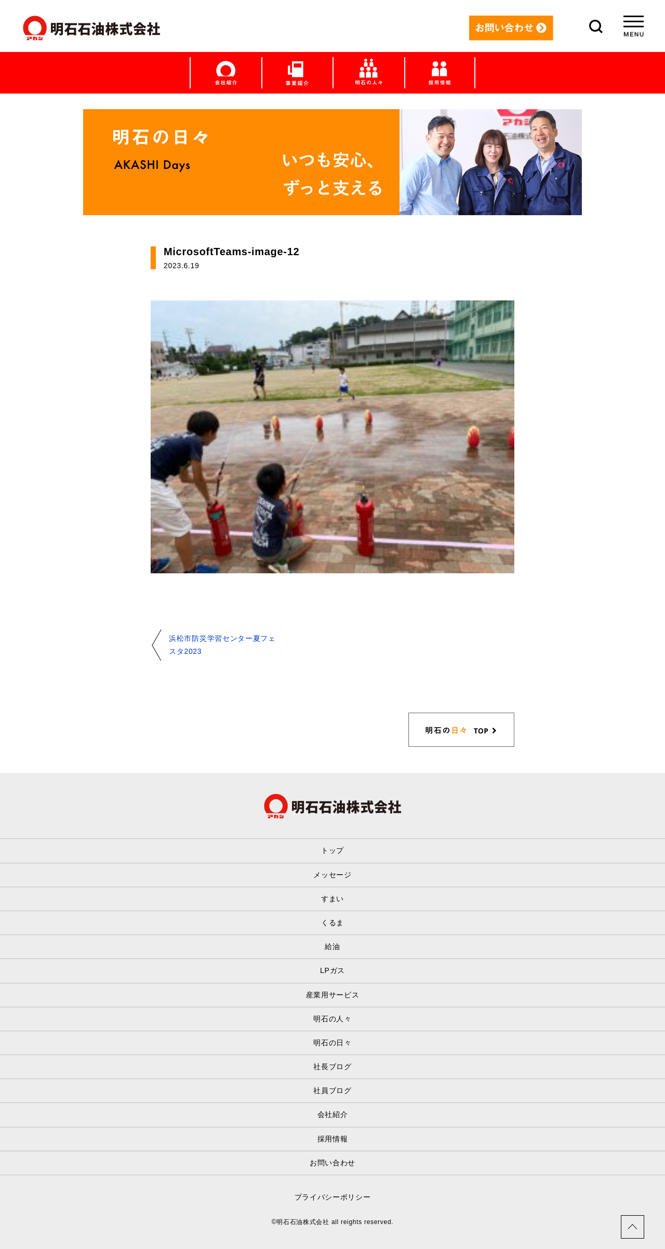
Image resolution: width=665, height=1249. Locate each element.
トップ (332, 850)
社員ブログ (332, 1090)
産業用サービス (333, 995)
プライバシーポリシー (333, 1197)
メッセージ (332, 875)
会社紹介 (332, 1114)
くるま (332, 922)
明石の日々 (332, 1042)
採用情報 (332, 1139)
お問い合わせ (332, 1163)
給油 (332, 946)
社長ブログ (332, 1066)
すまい (332, 899)
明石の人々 (332, 1019)
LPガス (332, 970)
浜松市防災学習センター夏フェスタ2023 (222, 644)
